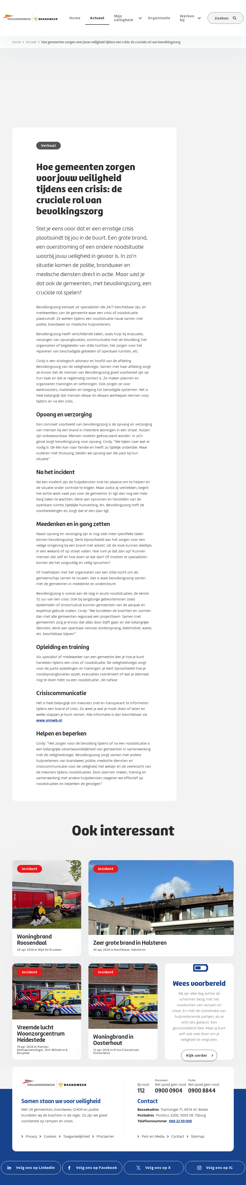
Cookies (50, 1136)
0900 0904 (169, 1090)
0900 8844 (202, 1090)
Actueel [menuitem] (97, 17)
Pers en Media (153, 1136)
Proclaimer (105, 1136)
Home (16, 42)
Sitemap (197, 1136)
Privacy (31, 1136)
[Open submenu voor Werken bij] (199, 18)
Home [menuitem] (74, 17)
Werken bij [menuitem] (187, 17)
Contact (177, 1136)
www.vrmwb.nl (49, 720)
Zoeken (222, 18)
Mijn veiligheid (123, 17)
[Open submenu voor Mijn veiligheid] (140, 18)
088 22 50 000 (180, 1120)
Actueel (31, 42)
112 (141, 1090)
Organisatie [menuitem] (159, 17)
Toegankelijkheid (76, 1136)
